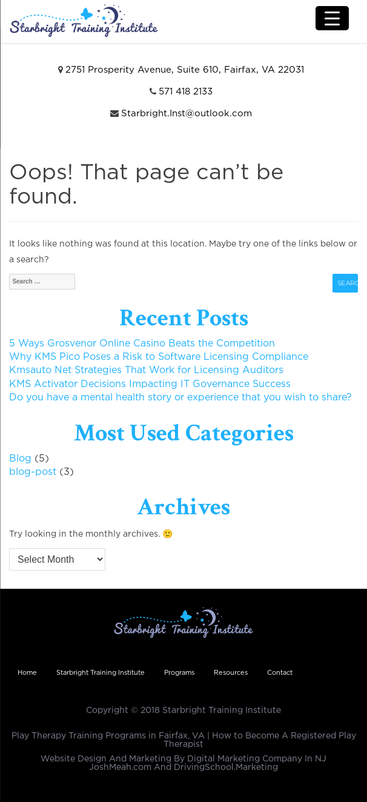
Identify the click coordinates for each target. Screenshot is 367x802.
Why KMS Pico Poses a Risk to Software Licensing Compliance (158, 357)
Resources (231, 673)
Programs (179, 673)
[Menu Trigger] (332, 18)
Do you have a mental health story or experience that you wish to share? (180, 397)
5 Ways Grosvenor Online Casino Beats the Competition (142, 343)
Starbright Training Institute (100, 673)
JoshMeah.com (120, 767)
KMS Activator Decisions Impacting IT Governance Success (150, 384)
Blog (20, 458)
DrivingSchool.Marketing (226, 767)
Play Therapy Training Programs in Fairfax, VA (108, 736)
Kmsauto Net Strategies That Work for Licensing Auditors (146, 370)
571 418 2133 (186, 92)
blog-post (32, 472)
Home (27, 673)
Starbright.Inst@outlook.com (186, 114)
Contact (280, 673)
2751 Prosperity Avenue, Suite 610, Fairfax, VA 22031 (184, 70)
